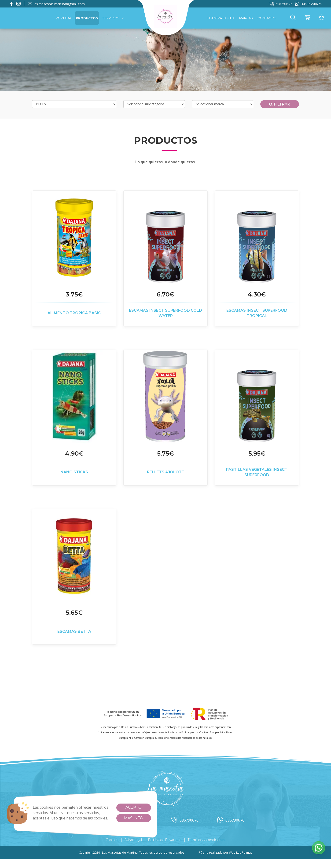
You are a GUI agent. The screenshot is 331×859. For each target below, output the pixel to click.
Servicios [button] (113, 18)
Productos (87, 18)
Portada (63, 18)
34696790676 (308, 4)
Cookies (112, 839)
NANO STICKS (74, 472)
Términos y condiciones (206, 839)
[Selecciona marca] (223, 104)
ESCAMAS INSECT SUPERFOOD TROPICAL (256, 313)
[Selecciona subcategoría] (154, 104)
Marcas (246, 18)
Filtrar (279, 104)
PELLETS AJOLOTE (165, 472)
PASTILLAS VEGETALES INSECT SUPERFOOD (256, 472)
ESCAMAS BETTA (74, 631)
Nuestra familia (221, 18)
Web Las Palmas (240, 852)
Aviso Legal (133, 839)
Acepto (133, 807)
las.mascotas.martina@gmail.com (56, 4)
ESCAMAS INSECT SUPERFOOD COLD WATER (165, 313)
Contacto (266, 18)
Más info (133, 818)
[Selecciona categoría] (74, 104)
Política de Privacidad (164, 839)
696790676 (281, 4)
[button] (293, 18)
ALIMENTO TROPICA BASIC (74, 313)
